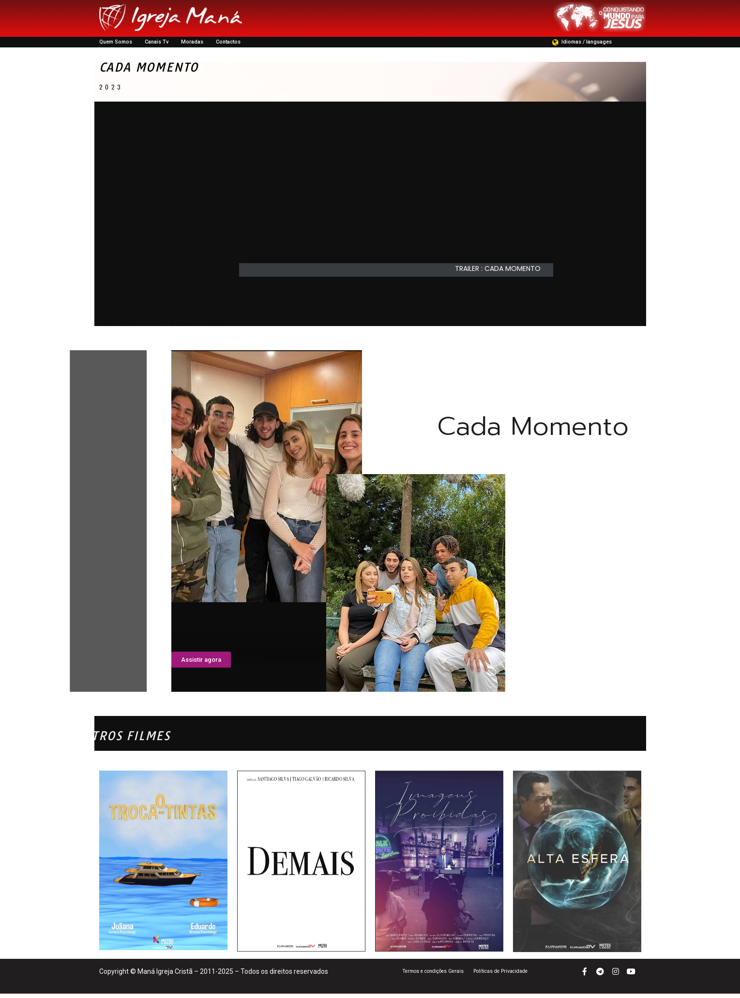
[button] (502, 273)
